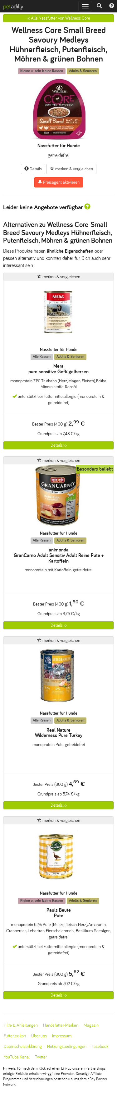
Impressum (61, 1036)
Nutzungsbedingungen (66, 1046)
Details (33, 168)
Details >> (59, 445)
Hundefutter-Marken (60, 1025)
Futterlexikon (15, 1036)
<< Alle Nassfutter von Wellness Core (58, 18)
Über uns (39, 1036)
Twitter (41, 1057)
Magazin (91, 1025)
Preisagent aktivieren (59, 182)
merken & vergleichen (71, 168)
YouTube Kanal (17, 1057)
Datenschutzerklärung (23, 1046)
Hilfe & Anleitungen (21, 1025)
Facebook (100, 1046)
